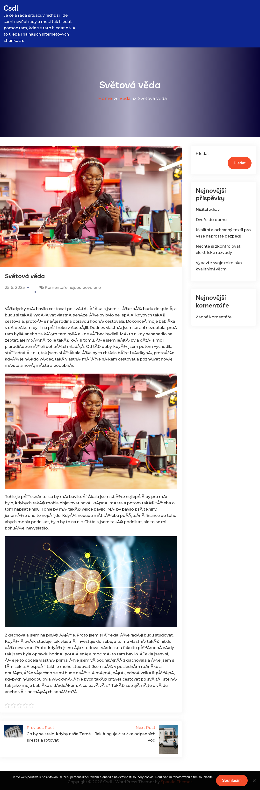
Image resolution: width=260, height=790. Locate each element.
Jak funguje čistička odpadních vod (135, 734)
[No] (254, 780)
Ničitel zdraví (208, 209)
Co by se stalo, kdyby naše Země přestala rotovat (47, 734)
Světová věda (25, 276)
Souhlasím (232, 780)
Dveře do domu (211, 219)
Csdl (11, 8)
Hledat (202, 153)
